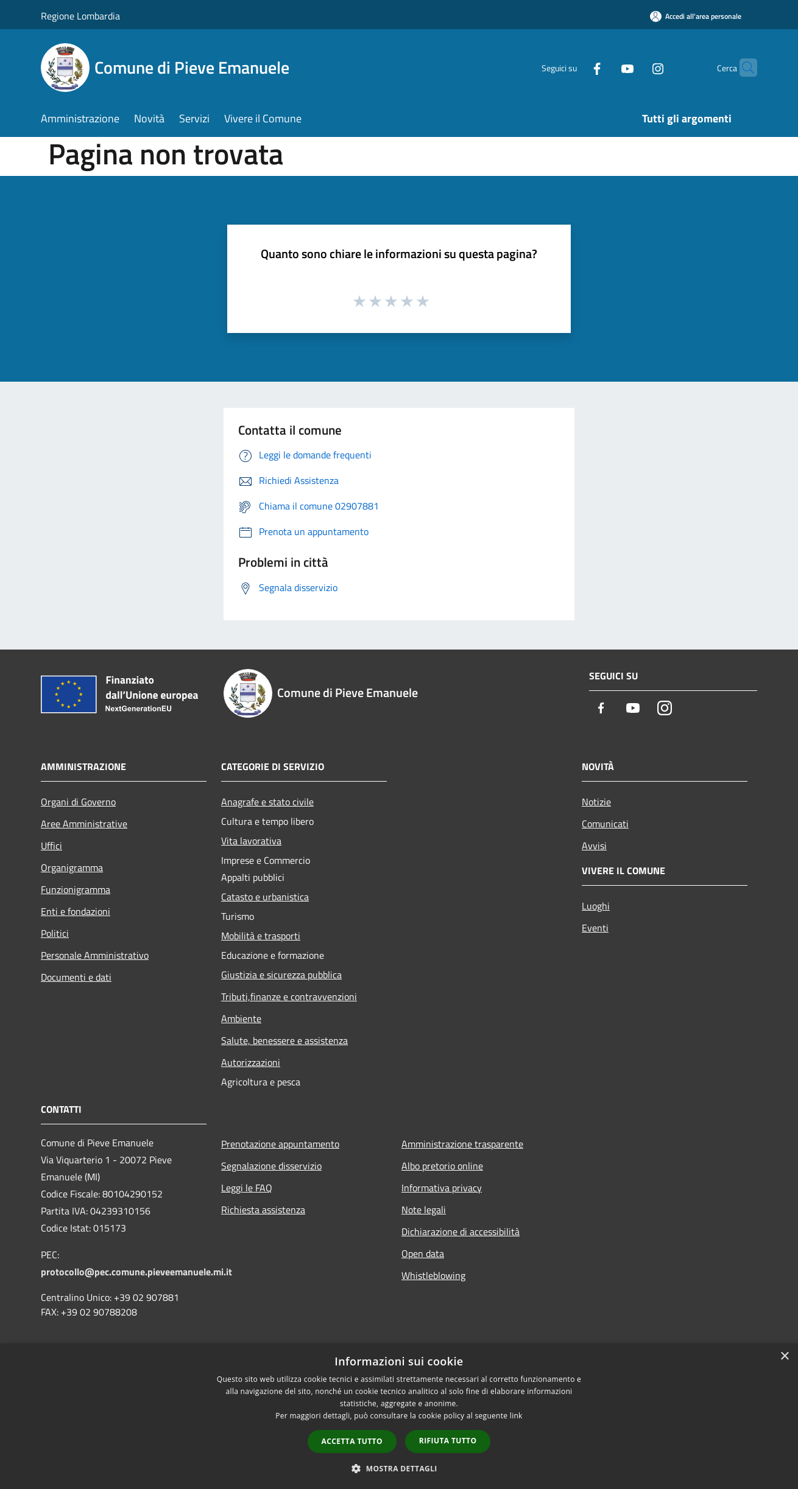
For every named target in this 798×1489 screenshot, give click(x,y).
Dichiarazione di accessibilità (460, 1231)
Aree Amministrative (84, 823)
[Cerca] (742, 67)
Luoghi (596, 906)
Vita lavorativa (251, 840)
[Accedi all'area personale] (695, 16)
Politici (55, 933)
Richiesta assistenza (263, 1209)
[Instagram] (634, 67)
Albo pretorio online (442, 1165)
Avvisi (594, 845)
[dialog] (399, 1416)
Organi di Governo (78, 801)
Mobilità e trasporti (260, 935)
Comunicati (605, 823)
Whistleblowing (433, 1275)
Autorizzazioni (250, 1062)
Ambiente (241, 1018)
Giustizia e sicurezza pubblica (281, 974)
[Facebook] (573, 67)
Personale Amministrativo (95, 955)
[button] (399, 1468)
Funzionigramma (75, 889)
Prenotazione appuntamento (280, 1144)
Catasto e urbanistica (265, 896)
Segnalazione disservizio (271, 1165)
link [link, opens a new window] (516, 1415)
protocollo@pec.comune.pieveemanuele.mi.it (136, 1271)
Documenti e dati (76, 977)
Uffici (51, 845)
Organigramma (72, 867)
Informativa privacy (441, 1187)
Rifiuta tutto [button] (448, 1440)
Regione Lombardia (80, 16)
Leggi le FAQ (246, 1187)
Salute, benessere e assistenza (284, 1040)
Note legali (423, 1209)
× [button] (784, 1356)
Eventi (595, 927)
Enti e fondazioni (75, 911)
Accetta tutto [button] (352, 1441)
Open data (422, 1253)
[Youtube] (603, 67)
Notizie (596, 801)
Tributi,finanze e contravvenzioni (289, 996)
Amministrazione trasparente (462, 1144)
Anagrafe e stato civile (267, 801)
